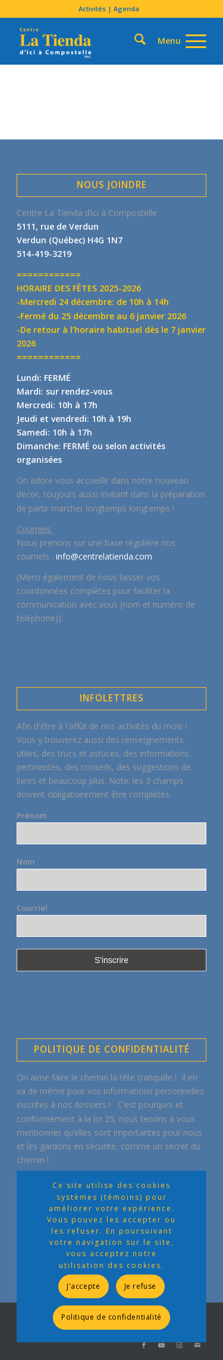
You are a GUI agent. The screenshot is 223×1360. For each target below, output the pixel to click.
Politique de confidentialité (111, 1317)
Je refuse (140, 1286)
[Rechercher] (119, 20)
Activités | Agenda (108, 8)
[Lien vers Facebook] (144, 1345)
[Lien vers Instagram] (180, 1345)
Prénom (31, 815)
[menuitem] (109, 9)
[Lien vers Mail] (197, 1345)
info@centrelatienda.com (104, 556)
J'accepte (83, 1286)
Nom (25, 861)
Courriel (32, 908)
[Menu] (176, 41)
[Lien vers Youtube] (162, 1345)
